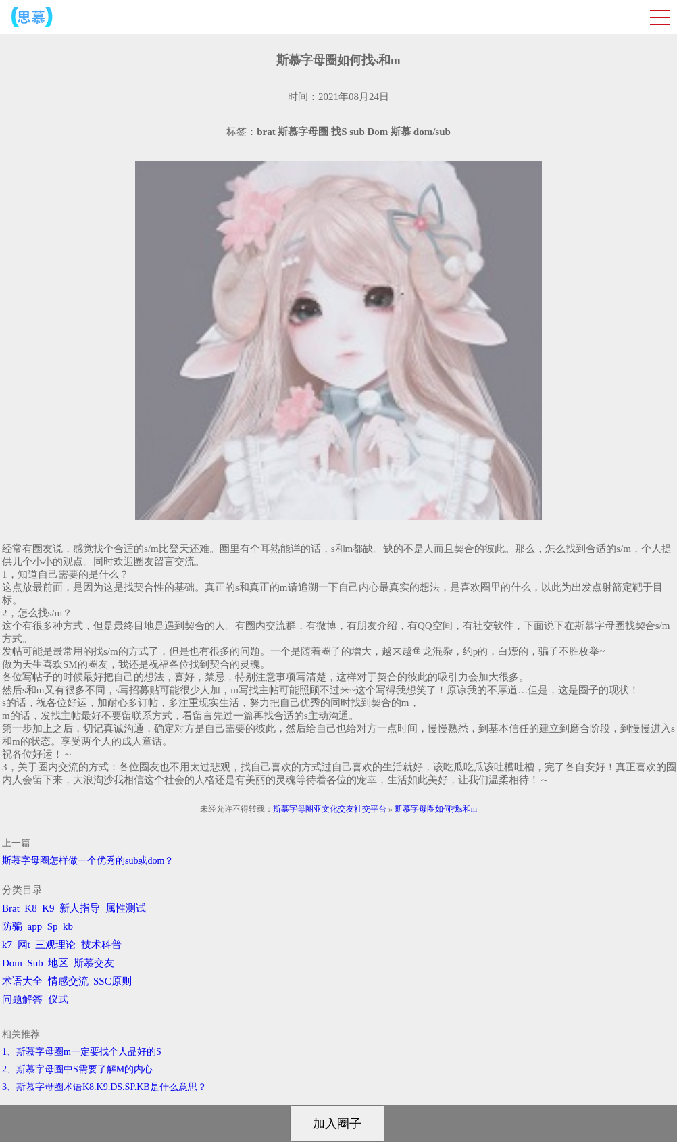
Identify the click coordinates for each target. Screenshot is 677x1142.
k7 (7, 944)
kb (68, 926)
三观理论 (55, 944)
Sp (52, 926)
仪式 (58, 999)
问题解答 (22, 999)
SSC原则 (112, 981)
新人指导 (79, 908)
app (35, 926)
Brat (11, 908)
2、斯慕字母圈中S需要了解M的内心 (77, 1069)
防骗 (12, 926)
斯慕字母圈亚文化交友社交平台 (329, 809)
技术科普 (101, 944)
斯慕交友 (94, 963)
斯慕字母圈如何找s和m (436, 809)
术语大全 (22, 981)
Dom (12, 963)
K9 (48, 908)
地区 (58, 963)
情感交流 (68, 981)
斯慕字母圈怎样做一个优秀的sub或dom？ (88, 860)
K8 (30, 908)
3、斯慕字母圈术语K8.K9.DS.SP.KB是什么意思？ (104, 1087)
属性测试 (125, 908)
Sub (35, 963)
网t (24, 944)
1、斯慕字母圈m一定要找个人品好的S (81, 1052)
